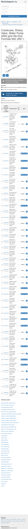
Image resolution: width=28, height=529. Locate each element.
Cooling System (4, 442)
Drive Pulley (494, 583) (6, 479)
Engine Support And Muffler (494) (8, 420)
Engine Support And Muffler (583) (8, 427)
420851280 (6, 359)
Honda (23, 519)
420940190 (6, 168)
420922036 (6, 294)
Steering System (5, 448)
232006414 (6, 180)
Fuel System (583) (5, 446)
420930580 (6, 205)
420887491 (6, 116)
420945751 (6, 153)
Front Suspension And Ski (7, 407)
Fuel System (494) (5, 451)
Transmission (4, 435)
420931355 (6, 313)
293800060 (6, 392)
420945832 (6, 123)
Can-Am (19, 519)
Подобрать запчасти (14, 16)
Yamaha (14, 519)
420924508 (6, 346)
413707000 (6, 378)
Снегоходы (14, 21)
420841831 (6, 146)
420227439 (6, 217)
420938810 (6, 247)
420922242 (6, 352)
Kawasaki (8, 521)
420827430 (6, 252)
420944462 (6, 263)
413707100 (6, 325)
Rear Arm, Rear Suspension (7, 431)
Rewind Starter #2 (5, 453)
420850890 (6, 269)
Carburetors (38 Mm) (6, 457)
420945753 (6, 174)
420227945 (6, 282)
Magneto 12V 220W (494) (7, 468)
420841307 (6, 130)
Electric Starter (4, 455)
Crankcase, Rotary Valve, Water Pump (10, 422)
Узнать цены (24, 116)
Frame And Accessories (6, 433)
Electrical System (5, 461)
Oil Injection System (5, 477)
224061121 (6, 300)
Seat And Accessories (6, 466)
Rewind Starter (4, 440)
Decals (2, 485)
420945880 (6, 338)
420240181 (6, 370)
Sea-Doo (3, 521)
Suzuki (14, 521)
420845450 (6, 222)
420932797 (6, 187)
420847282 (6, 229)
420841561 (6, 139)
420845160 (6, 258)
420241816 (6, 160)
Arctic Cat (8, 519)
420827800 (6, 364)
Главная (3, 21)
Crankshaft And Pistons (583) (7, 409)
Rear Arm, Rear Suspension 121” (8, 429)
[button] (14, 6)
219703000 (6, 386)
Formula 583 (5, 23)
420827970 (6, 276)
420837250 (6, 199)
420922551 (6, 319)
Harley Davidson (5, 522)
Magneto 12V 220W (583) (7, 470)
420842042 (6, 307)
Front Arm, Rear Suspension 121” (8, 411)
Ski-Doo (8, 21)
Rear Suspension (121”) (6, 464)
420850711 (6, 193)
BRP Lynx (23, 521)
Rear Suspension (5, 444)
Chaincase (3, 483)
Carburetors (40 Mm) (6, 459)
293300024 (6, 235)
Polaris (18, 521)
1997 (20, 21)
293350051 (6, 210)
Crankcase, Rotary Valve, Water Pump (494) (12, 24)
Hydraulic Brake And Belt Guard (8, 403)
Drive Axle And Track (5, 472)
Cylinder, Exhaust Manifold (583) (8, 418)
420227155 (6, 288)
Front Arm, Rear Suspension (7, 405)
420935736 (6, 241)
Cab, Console (4, 481)
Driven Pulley (4, 437)
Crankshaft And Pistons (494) (7, 424)
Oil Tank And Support (6, 475)
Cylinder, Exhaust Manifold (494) (8, 416)
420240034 (6, 331)
